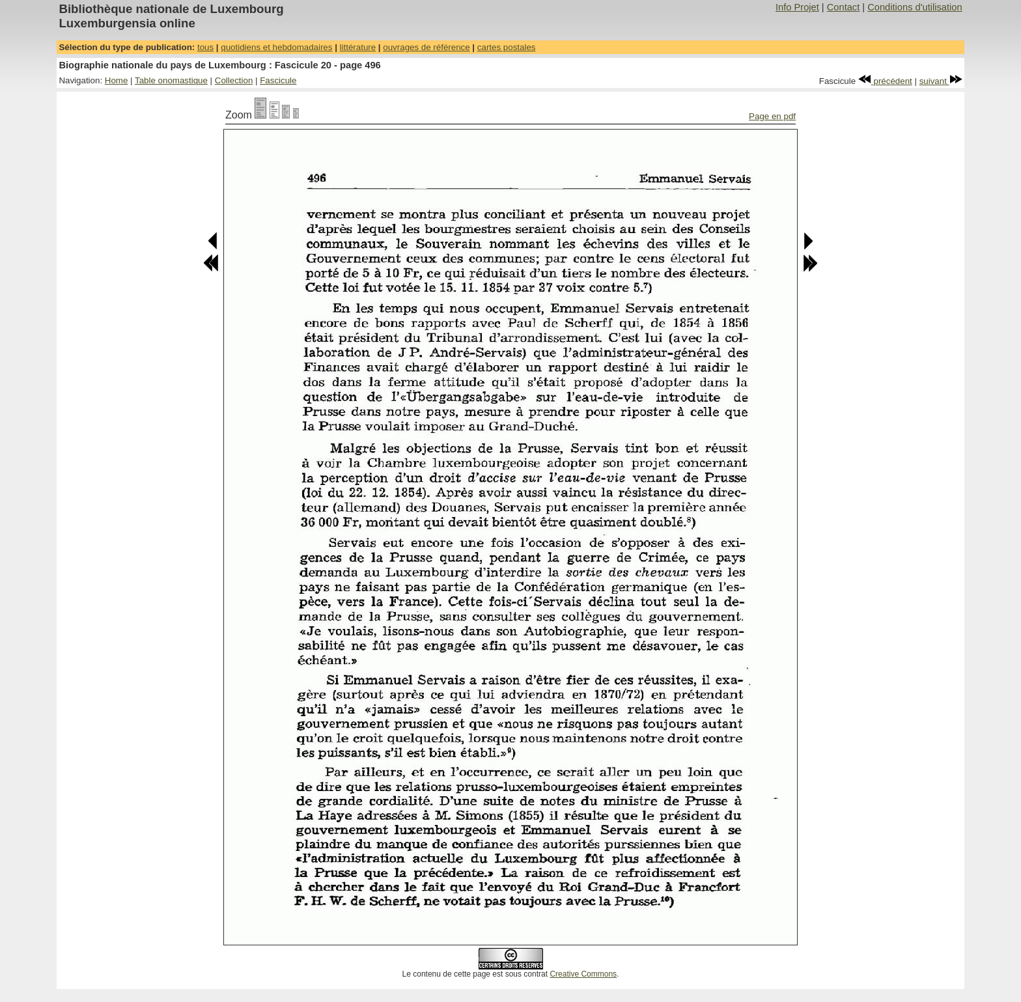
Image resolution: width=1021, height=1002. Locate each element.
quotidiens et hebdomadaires (276, 47)
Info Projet (797, 7)
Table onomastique (171, 80)
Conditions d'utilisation (914, 7)
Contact (843, 7)
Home (116, 80)
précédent (885, 81)
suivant (940, 81)
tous (205, 47)
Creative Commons (583, 974)
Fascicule (278, 80)
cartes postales (506, 47)
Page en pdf (772, 116)
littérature (358, 47)
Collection (234, 80)
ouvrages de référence (426, 47)
